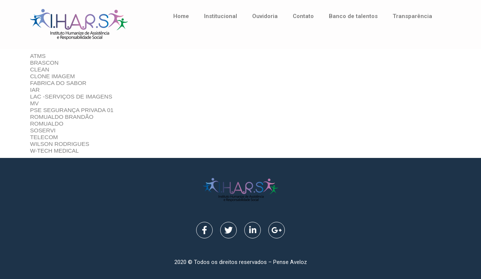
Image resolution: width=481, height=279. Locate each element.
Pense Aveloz (290, 262)
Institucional (220, 16)
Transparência (412, 16)
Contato (303, 16)
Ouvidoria (265, 16)
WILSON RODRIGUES (59, 144)
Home (181, 16)
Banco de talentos (353, 16)
